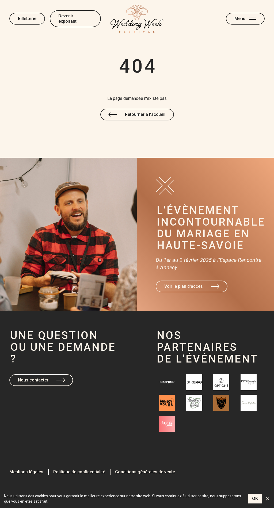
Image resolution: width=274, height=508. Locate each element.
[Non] (267, 498)
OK (255, 498)
